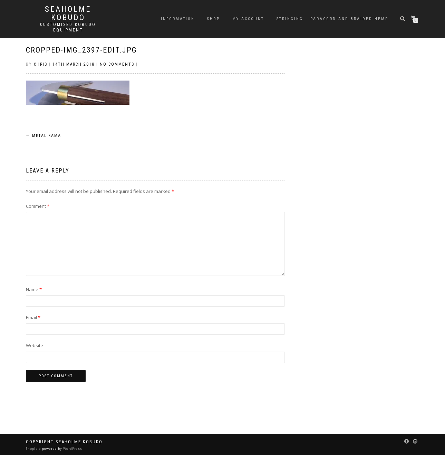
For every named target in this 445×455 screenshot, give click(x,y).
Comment (37, 206)
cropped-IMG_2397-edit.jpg (81, 50)
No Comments (117, 64)
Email (33, 317)
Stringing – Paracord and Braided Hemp (332, 19)
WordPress (72, 448)
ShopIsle (34, 448)
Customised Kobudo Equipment (68, 27)
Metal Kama (43, 135)
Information (178, 19)
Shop (213, 19)
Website (34, 345)
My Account (248, 19)
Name (34, 289)
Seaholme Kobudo (68, 13)
